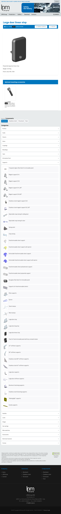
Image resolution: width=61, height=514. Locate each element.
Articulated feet (6, 158)
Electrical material (7, 439)
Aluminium (4, 121)
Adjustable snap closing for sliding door (19, 214)
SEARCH (56, 14)
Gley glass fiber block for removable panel (19, 280)
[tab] (30, 128)
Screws (4, 443)
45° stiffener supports (15, 346)
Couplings (4, 145)
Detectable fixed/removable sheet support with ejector (23, 260)
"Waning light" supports (15, 398)
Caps (3, 154)
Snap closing (12, 234)
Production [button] (12, 14)
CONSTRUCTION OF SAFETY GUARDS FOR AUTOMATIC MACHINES (15, 1)
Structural (21, 121)
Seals (3, 133)
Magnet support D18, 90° (15, 194)
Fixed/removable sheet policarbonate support (20, 267)
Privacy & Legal (47, 510)
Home (3, 472)
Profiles (4, 129)
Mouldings (5, 150)
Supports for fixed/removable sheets (18, 286)
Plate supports (13, 293)
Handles (4, 413)
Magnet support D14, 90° (15, 188)
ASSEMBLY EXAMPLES (41, 26)
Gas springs (5, 426)
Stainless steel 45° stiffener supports (19, 365)
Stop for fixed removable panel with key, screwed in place (23, 339)
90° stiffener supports (15, 352)
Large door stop (13, 319)
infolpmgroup (30, 503)
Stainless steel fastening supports (18, 392)
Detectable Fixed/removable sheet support (20, 253)
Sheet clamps (12, 306)
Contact (4, 477)
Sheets (4, 137)
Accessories (5, 434)
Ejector (10, 300)
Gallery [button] (20, 14)
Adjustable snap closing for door (17, 221)
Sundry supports (13, 405)
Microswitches (6, 430)
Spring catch (12, 227)
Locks (3, 418)
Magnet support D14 (14, 174)
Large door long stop (14, 326)
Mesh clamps (12, 313)
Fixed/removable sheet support (17, 240)
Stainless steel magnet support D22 (18, 201)
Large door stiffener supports (16, 379)
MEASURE (52, 26)
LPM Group (4, 14)
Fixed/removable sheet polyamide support (19, 273)
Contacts (33, 14)
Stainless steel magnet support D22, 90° (19, 207)
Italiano (57, 1)
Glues (3, 141)
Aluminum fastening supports (16, 385)
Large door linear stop (14, 332)
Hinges (4, 422)
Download (27, 14)
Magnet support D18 (14, 181)
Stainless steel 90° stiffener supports (19, 359)
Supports (4, 162)
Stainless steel (13, 121)
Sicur (26, 121)
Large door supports (14, 372)
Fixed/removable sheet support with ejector (20, 247)
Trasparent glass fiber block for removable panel (21, 168)
